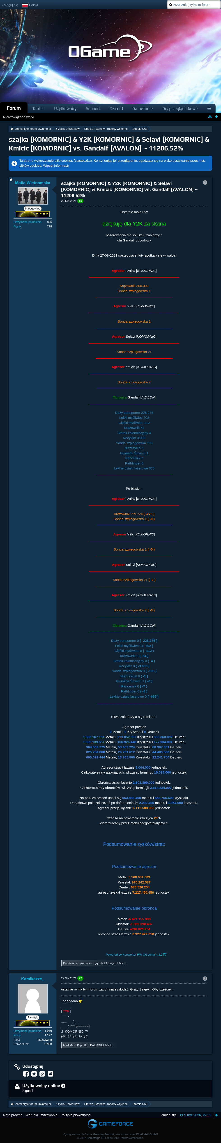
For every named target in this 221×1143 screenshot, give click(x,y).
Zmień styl (168, 1115)
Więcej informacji (56, 165)
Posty (17, 226)
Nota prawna (12, 1115)
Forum (14, 108)
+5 (80, 201)
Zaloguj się (10, 5)
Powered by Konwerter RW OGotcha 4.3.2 (134, 954)
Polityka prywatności (75, 1115)
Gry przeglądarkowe (180, 108)
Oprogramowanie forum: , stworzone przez (110, 1134)
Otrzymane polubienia (27, 222)
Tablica (38, 108)
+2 (80, 978)
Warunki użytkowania (41, 1115)
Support (93, 108)
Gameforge (142, 108)
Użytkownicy (65, 108)
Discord (116, 108)
